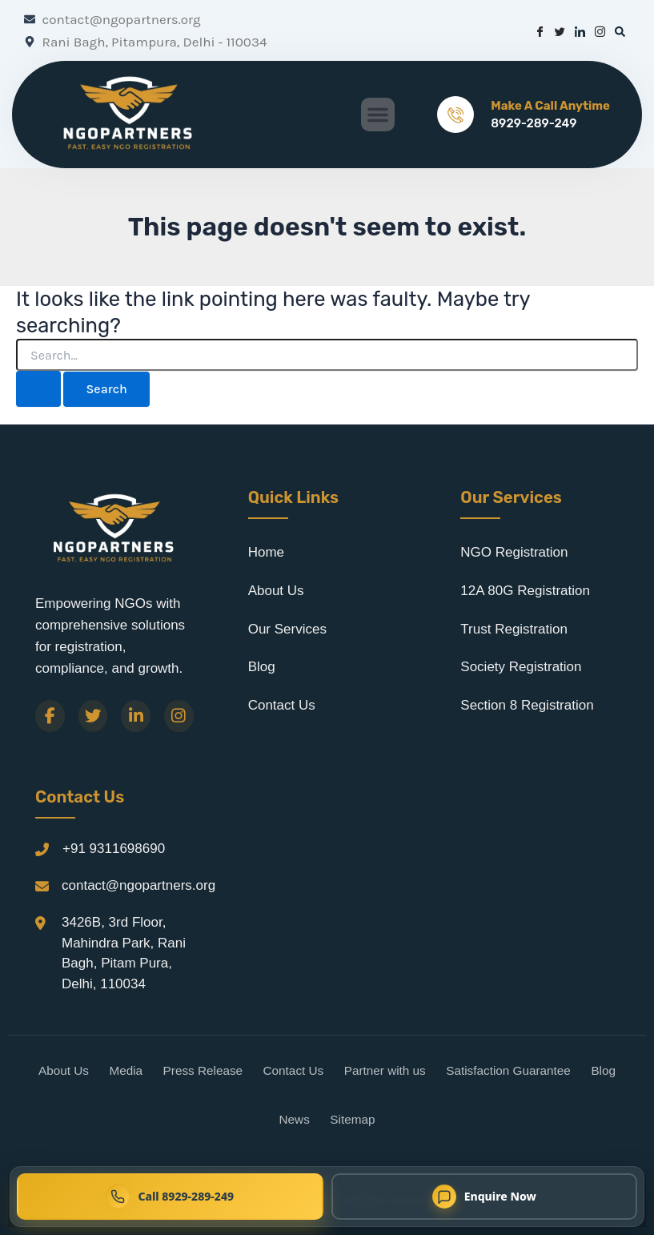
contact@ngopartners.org (138, 885)
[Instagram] (179, 716)
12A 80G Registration (525, 590)
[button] (378, 114)
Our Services (287, 629)
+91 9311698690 (113, 848)
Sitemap (352, 1119)
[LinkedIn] (135, 716)
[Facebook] (50, 716)
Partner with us (385, 1070)
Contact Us (281, 705)
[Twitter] (93, 716)
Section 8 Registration (526, 705)
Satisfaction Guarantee (508, 1070)
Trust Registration (514, 629)
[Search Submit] (38, 389)
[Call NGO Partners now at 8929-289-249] (170, 1196)
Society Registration (520, 666)
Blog (261, 666)
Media (125, 1070)
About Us (276, 590)
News (294, 1119)
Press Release (203, 1070)
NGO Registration (514, 552)
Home (266, 552)
